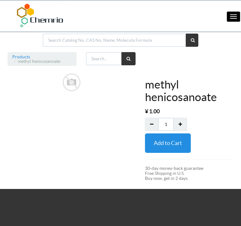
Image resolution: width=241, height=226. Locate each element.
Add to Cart (168, 143)
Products (21, 56)
